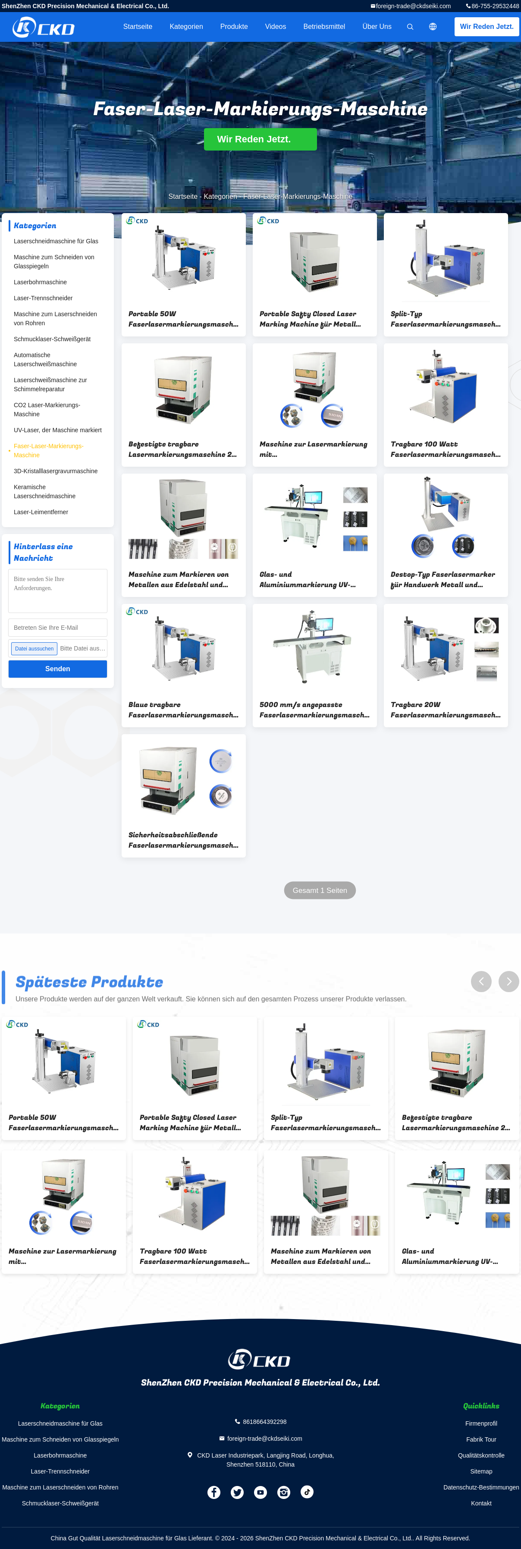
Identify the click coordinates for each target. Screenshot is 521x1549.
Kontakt (481, 1503)
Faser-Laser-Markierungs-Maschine (49, 451)
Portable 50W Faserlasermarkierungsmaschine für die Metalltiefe (184, 319)
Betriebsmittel (324, 26)
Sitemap (481, 1471)
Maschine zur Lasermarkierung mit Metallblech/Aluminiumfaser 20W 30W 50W (313, 449)
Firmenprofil (481, 1423)
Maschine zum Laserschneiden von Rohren (55, 319)
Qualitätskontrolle (481, 1455)
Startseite (138, 26)
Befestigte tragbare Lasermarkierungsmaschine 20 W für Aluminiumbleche (182, 449)
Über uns (377, 26)
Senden (57, 668)
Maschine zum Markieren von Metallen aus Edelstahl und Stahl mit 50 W (179, 579)
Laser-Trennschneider (43, 298)
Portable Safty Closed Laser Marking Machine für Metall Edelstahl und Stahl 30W (308, 319)
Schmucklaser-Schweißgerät (52, 339)
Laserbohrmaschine (40, 282)
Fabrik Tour (481, 1439)
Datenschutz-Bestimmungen (481, 1487)
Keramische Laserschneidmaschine (44, 492)
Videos (275, 26)
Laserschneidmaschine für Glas (56, 241)
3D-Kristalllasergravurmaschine (56, 471)
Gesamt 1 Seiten (320, 890)
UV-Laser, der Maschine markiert (58, 430)
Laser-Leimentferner (41, 512)
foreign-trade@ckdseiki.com (413, 6)
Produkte (234, 26)
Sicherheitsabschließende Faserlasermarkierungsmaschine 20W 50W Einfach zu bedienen (184, 840)
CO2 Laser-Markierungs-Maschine (47, 410)
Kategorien (186, 26)
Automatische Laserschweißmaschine (45, 360)
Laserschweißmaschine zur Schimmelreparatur (50, 385)
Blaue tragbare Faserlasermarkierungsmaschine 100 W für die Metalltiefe (184, 710)
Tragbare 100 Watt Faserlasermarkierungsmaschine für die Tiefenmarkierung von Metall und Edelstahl (446, 449)
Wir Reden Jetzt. (487, 26)
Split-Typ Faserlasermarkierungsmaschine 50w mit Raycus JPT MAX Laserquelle (446, 319)
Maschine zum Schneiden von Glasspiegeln (54, 262)
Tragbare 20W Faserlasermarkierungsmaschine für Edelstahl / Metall (446, 710)
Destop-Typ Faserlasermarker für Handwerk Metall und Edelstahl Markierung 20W (443, 579)
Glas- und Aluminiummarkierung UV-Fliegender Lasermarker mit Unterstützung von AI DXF (308, 579)
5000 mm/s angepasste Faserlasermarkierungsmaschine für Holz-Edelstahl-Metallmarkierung (315, 710)
